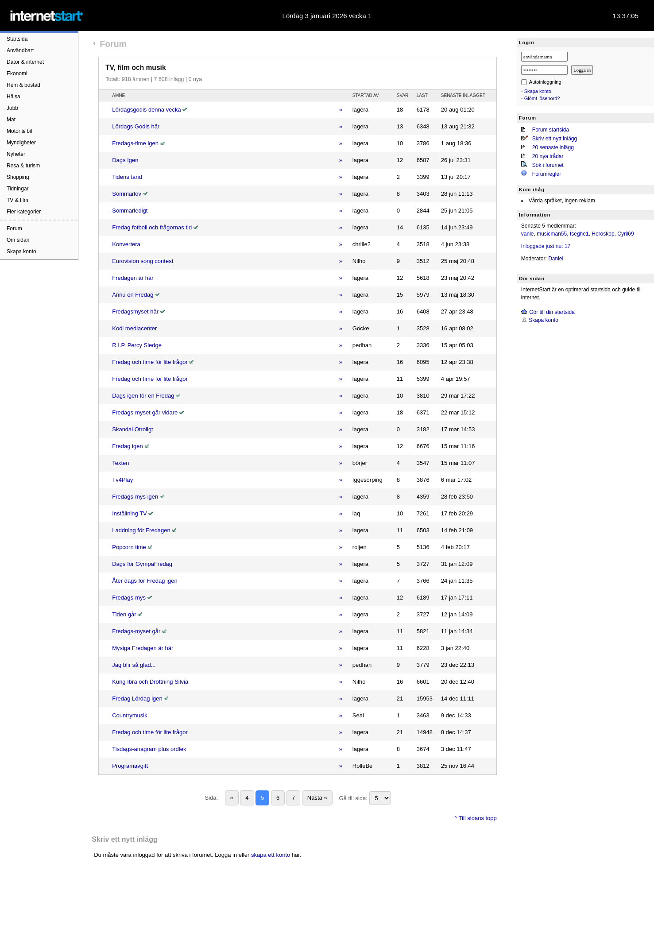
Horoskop (603, 234)
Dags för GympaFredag (142, 564)
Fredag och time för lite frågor (150, 362)
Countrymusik (129, 715)
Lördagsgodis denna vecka (146, 109)
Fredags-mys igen (135, 496)
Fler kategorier (24, 212)
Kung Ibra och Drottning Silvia (150, 681)
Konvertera (126, 244)
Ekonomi (17, 73)
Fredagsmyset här (135, 311)
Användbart (20, 50)
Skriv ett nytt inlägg (554, 138)
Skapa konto (21, 251)
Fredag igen (127, 446)
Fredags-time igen (135, 143)
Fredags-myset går (136, 631)
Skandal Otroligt (132, 429)
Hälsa (13, 96)
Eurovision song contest (142, 261)
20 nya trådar (548, 156)
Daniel (555, 258)
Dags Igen (125, 160)
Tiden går (124, 614)
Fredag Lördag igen (137, 698)
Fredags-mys (129, 597)
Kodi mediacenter (134, 328)
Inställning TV (129, 513)
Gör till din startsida (552, 312)
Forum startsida (550, 130)
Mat (11, 119)
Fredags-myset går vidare (145, 412)
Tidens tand (127, 177)
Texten (120, 463)
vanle (527, 234)
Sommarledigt (129, 210)
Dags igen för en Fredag (143, 395)
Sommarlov (126, 193)
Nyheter (16, 154)
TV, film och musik (135, 67)
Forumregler (546, 174)
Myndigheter (21, 142)
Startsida (17, 39)
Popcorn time (129, 547)
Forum (14, 228)
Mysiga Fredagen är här (142, 648)
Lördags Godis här (135, 126)
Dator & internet (25, 62)
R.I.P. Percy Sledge (137, 345)
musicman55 (552, 234)
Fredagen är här (132, 278)
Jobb (12, 108)
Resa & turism (23, 166)
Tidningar (18, 189)
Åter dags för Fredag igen (144, 580)
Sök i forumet (548, 165)
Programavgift (130, 765)
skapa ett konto (270, 854)
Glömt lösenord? (542, 98)
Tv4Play (122, 479)
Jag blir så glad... (133, 665)
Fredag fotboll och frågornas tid (152, 227)
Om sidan (18, 240)
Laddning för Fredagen (141, 530)
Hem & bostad (23, 85)
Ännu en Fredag (132, 294)
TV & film (17, 200)
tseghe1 (579, 234)
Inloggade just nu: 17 (545, 246)
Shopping (18, 177)
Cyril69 (625, 234)
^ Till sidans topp (475, 818)
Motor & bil (19, 131)
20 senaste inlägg (553, 147)
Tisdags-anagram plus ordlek (149, 749)
